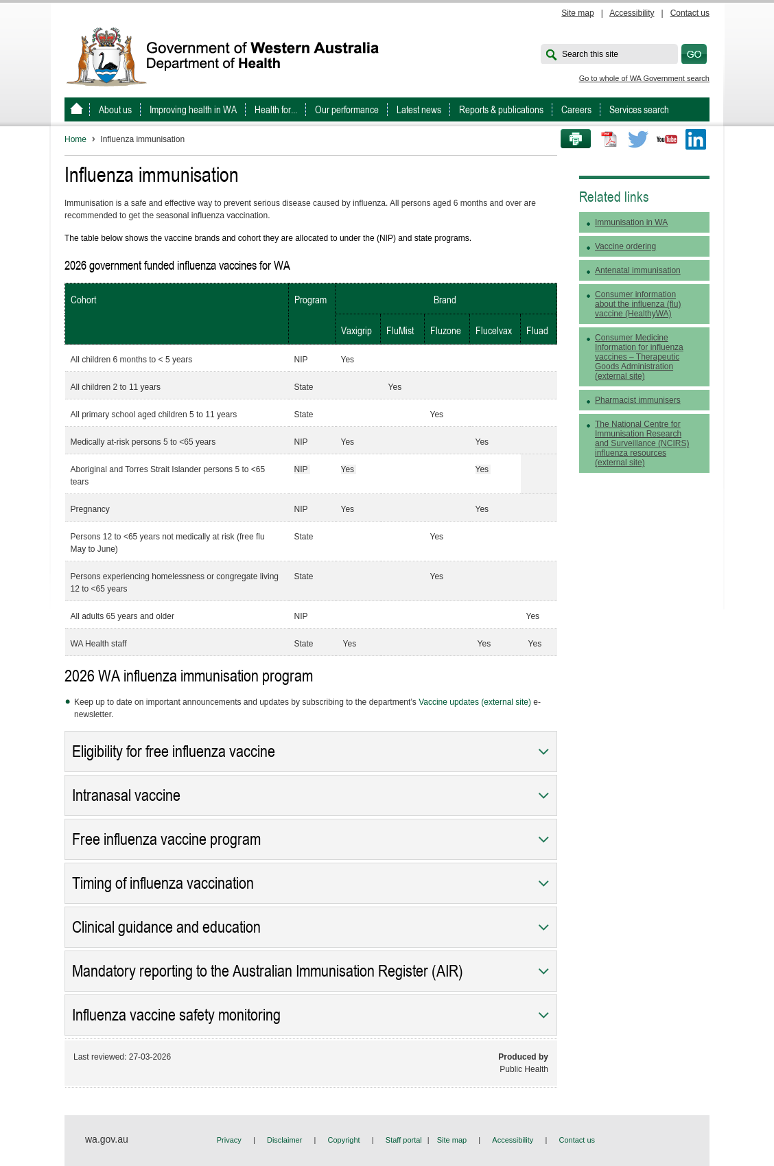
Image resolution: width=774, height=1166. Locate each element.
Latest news (419, 109)
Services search (639, 109)
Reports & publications (501, 109)
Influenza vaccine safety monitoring (176, 1015)
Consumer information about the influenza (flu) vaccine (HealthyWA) (638, 304)
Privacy (229, 1140)
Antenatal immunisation (638, 270)
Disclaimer (284, 1140)
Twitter (638, 139)
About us (115, 109)
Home (75, 139)
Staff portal (404, 1140)
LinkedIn (695, 139)
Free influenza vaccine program (166, 839)
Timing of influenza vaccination (163, 883)
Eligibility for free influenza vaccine (173, 751)
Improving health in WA (193, 109)
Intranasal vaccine (126, 795)
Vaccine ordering (625, 246)
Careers (576, 109)
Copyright (344, 1140)
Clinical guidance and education (166, 927)
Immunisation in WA (631, 222)
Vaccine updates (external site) (475, 702)
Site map (577, 13)
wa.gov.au (106, 1139)
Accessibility (631, 13)
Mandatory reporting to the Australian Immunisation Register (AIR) (267, 971)
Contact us (690, 13)
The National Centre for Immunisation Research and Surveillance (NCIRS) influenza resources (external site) (642, 443)
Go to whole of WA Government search (644, 78)
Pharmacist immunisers (638, 400)
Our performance (347, 109)
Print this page (571, 139)
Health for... (276, 109)
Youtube (667, 139)
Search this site (590, 54)
